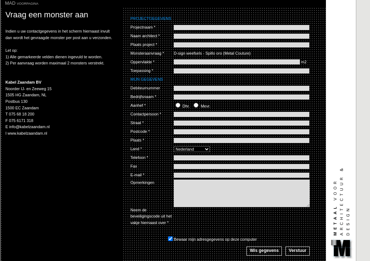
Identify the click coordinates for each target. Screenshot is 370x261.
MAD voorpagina (21, 3)
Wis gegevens (264, 250)
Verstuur (297, 250)
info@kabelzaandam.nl (29, 127)
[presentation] (229, 221)
